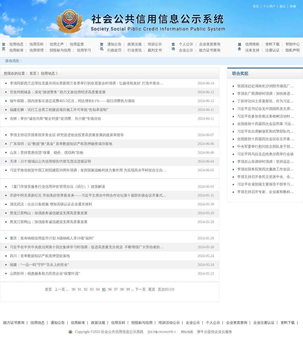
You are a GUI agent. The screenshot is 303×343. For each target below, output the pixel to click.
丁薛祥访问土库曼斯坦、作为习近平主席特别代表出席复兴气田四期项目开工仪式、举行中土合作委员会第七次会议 (266, 101)
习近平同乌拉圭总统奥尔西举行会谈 (265, 154)
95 (104, 289)
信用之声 (56, 44)
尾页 (151, 289)
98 (122, 289)
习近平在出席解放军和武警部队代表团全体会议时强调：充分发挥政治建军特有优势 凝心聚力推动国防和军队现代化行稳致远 (266, 131)
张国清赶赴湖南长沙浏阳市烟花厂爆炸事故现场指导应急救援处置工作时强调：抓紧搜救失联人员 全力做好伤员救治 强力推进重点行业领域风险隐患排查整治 (266, 86)
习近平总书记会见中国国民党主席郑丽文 (266, 109)
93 (92, 289)
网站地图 (186, 332)
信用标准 (16, 50)
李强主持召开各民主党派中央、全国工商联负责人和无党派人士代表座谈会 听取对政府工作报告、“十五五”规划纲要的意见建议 (266, 177)
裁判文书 (154, 50)
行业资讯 (134, 50)
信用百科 (36, 44)
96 (110, 289)
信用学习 (83, 50)
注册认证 (272, 50)
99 (128, 289)
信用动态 (16, 44)
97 (116, 289)
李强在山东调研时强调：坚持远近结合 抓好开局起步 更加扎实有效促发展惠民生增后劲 (266, 162)
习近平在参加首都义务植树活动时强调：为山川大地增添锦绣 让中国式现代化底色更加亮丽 (266, 116)
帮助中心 (292, 44)
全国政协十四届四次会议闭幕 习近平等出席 (266, 124)
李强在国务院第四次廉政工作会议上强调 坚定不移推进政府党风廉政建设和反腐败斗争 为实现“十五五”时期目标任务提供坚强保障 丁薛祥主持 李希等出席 (266, 169)
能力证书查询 (209, 50)
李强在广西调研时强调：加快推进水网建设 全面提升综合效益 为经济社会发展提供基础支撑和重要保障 (266, 94)
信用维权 (252, 44)
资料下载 (272, 44)
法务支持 (252, 50)
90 (73, 289)
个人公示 (186, 44)
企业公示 (186, 50)
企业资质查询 (209, 44)
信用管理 (36, 50)
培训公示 (154, 44)
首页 (48, 289)
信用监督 (76, 44)
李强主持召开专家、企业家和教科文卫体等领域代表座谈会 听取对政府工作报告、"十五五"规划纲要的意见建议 (266, 192)
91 (79, 289)
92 (85, 289)
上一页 (59, 289)
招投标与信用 (60, 50)
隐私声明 (292, 50)
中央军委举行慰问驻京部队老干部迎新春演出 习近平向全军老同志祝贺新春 (266, 146)
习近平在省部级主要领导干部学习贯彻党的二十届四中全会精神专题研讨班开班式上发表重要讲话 (266, 184)
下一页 (140, 289)
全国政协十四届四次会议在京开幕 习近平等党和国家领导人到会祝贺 (266, 139)
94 (98, 289)
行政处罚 (114, 50)
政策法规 (134, 44)
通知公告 (114, 44)
